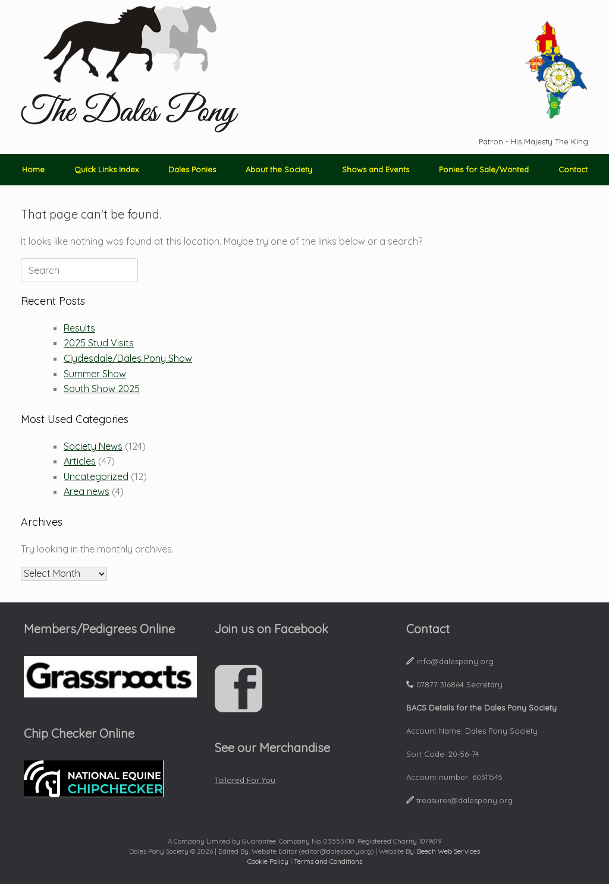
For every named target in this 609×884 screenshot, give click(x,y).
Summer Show (95, 374)
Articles (80, 461)
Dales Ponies (192, 169)
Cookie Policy (267, 861)
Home (33, 169)
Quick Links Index (106, 169)
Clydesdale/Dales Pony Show (128, 358)
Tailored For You (245, 780)
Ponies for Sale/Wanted (484, 169)
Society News (93, 446)
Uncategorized (96, 476)
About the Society (279, 169)
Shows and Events (375, 169)
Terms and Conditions (328, 861)
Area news (86, 491)
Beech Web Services (448, 851)
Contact (573, 169)
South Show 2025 (102, 388)
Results (79, 328)
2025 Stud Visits (99, 343)
